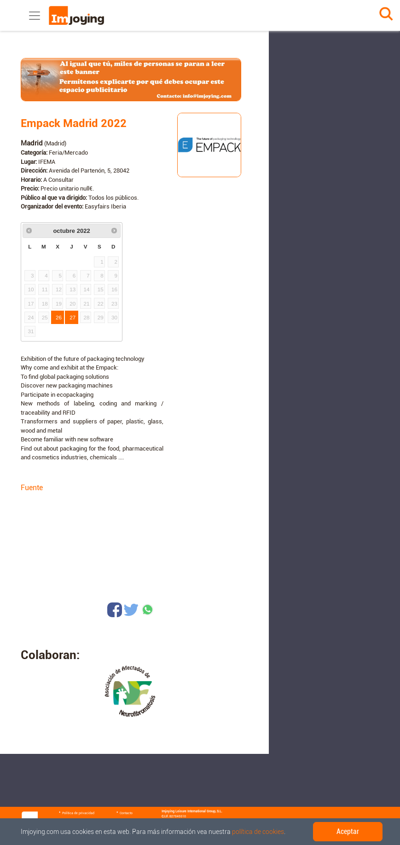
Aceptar (347, 831)
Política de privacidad (78, 813)
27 (72, 317)
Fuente (32, 487)
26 (59, 317)
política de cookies (258, 831)
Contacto (126, 813)
